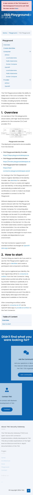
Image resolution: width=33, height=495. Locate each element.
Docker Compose (11, 64)
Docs (3, 464)
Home (5, 33)
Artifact (7, 55)
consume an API (15, 305)
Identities (14, 180)
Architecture (5, 461)
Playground (13, 33)
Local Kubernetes (11, 58)
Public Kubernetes (11, 61)
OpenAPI (7, 67)
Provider (6, 80)
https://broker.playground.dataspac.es (16, 162)
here (16, 8)
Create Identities (9, 48)
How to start (6, 324)
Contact (4, 470)
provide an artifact (22, 308)
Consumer (7, 52)
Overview (7, 45)
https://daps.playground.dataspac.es (16, 155)
